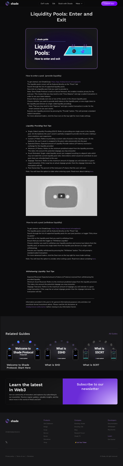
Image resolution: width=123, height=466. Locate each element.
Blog (75, 430)
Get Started (111, 439)
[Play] (61, 195)
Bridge (46, 427)
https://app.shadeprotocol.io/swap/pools (66, 82)
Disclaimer (30, 456)
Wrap (45, 442)
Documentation (113, 424)
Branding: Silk (78, 427)
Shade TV (77, 436)
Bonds (46, 436)
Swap (45, 430)
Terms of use (20, 456)
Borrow (46, 433)
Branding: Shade (79, 424)
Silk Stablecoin (48, 424)
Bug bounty (111, 430)
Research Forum (79, 433)
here (91, 171)
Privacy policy (9, 456)
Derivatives (47, 439)
